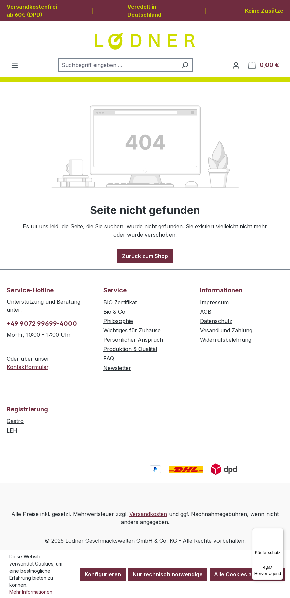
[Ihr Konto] (236, 65)
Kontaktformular (27, 366)
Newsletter (117, 367)
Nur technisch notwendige (168, 574)
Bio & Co (114, 311)
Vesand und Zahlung (226, 330)
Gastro (15, 421)
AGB (205, 311)
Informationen (221, 290)
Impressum (214, 302)
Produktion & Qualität (130, 349)
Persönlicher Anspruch (133, 339)
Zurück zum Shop (145, 256)
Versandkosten (148, 514)
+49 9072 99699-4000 (42, 323)
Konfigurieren (103, 574)
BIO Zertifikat (120, 302)
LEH (12, 430)
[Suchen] (185, 65)
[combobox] (117, 65)
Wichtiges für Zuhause (132, 330)
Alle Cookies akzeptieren (247, 574)
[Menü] (15, 65)
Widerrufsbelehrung (225, 339)
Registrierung (27, 409)
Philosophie (118, 321)
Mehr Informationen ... (33, 592)
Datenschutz (216, 321)
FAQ (108, 358)
